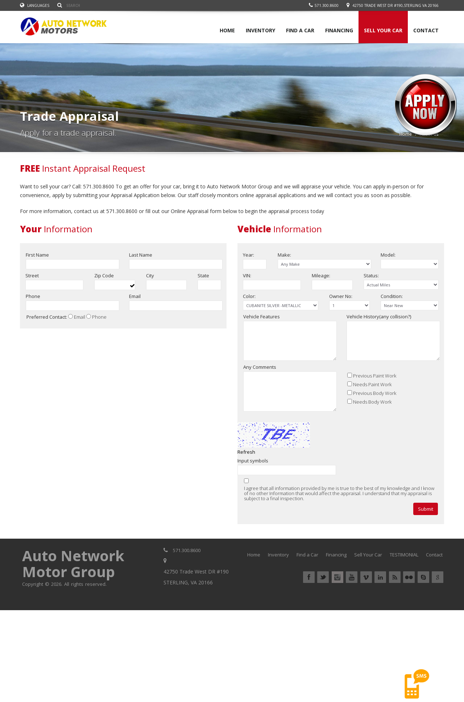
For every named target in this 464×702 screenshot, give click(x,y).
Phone (99, 318)
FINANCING (339, 30)
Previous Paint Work (374, 399)
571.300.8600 (324, 5)
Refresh (246, 475)
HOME (227, 30)
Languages (34, 5)
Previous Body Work (374, 416)
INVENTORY (260, 30)
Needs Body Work (372, 425)
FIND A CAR (300, 30)
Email (79, 318)
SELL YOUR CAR (383, 30)
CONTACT (426, 30)
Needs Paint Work (372, 408)
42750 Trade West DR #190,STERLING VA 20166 (395, 5)
